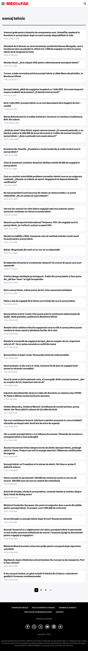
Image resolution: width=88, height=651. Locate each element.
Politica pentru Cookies (43, 608)
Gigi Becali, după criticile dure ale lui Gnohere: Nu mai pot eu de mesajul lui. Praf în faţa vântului (44, 561)
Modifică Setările (44, 619)
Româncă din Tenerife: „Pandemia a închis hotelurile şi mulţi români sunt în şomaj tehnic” (42, 150)
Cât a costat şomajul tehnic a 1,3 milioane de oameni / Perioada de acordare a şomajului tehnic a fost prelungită (43, 435)
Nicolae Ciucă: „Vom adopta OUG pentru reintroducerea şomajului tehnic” (41, 62)
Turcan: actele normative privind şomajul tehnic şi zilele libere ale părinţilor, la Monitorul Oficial (43, 75)
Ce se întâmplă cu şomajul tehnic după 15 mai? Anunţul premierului (38, 519)
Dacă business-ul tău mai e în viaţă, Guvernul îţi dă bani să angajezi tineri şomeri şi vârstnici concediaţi (41, 367)
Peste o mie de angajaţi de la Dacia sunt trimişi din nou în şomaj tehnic (39, 301)
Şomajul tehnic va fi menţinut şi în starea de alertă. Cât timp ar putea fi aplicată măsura (40, 466)
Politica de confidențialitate (38, 612)
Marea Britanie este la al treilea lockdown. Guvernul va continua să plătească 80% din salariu (43, 118)
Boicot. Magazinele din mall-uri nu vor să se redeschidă (32, 249)
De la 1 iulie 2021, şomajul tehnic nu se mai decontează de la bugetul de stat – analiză (42, 104)
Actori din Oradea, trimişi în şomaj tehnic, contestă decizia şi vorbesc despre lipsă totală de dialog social (42, 493)
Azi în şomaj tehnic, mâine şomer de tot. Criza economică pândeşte (38, 290)
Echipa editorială (20, 608)
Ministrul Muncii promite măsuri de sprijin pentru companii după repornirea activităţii (42, 547)
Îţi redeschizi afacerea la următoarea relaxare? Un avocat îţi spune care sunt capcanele (42, 264)
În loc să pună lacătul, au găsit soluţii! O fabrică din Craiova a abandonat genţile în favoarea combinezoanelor (41, 575)
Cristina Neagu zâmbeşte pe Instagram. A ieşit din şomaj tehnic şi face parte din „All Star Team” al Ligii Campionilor (42, 278)
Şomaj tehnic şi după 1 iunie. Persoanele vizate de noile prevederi (36, 355)
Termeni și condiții (67, 608)
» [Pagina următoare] (50, 590)
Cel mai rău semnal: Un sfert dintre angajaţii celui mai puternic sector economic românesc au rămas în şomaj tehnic (39, 210)
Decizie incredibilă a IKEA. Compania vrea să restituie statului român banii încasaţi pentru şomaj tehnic (41, 237)
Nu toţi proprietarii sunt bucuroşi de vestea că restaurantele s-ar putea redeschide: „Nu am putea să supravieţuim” (40, 194)
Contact (60, 612)
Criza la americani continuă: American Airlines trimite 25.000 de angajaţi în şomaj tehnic (42, 164)
